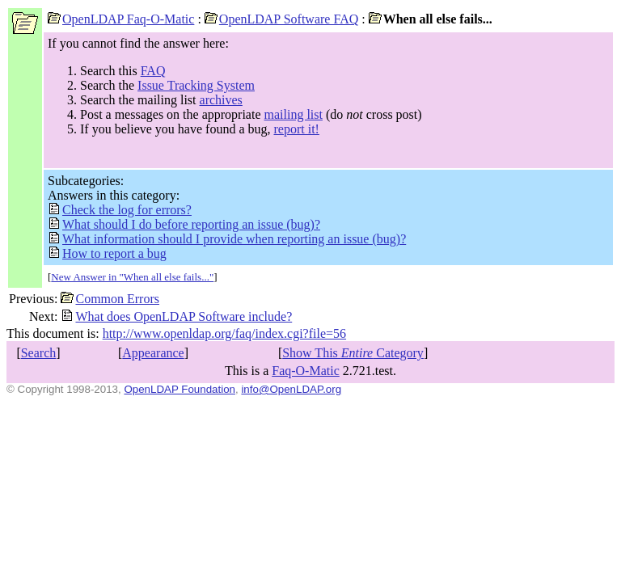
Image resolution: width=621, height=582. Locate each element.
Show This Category (353, 353)
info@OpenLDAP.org (291, 389)
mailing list (293, 114)
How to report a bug (107, 253)
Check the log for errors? (120, 210)
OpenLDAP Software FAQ (281, 19)
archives (221, 100)
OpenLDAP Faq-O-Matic (121, 19)
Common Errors (110, 299)
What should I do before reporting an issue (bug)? (184, 224)
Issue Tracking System (196, 85)
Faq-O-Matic (306, 370)
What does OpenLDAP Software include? (176, 316)
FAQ (153, 71)
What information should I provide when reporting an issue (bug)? (227, 239)
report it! (296, 129)
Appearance (153, 353)
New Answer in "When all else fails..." (132, 277)
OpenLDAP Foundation (179, 389)
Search (39, 353)
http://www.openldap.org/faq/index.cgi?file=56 (224, 333)
